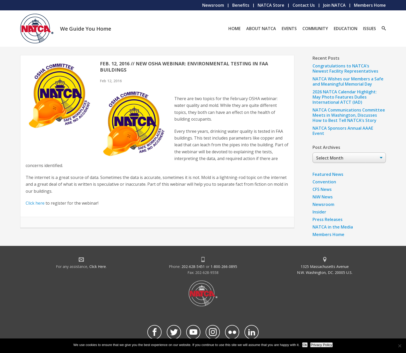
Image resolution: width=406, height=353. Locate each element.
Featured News (328, 174)
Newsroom (213, 5)
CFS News (322, 189)
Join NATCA (334, 5)
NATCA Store (271, 5)
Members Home (370, 5)
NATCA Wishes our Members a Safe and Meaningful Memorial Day (348, 81)
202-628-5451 (193, 266)
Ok (305, 345)
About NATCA (261, 28)
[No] (399, 345)
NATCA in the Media (333, 227)
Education (345, 28)
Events (289, 28)
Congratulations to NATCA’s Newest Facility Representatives (345, 68)
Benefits (240, 5)
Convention (324, 182)
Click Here (97, 266)
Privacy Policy (321, 345)
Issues (369, 28)
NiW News (323, 197)
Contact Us (304, 5)
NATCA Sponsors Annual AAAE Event (343, 130)
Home (234, 28)
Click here (35, 203)
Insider (319, 212)
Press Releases (328, 219)
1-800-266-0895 (224, 266)
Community (315, 28)
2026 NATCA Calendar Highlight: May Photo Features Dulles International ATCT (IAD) (345, 97)
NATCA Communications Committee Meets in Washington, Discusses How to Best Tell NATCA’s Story (349, 115)
